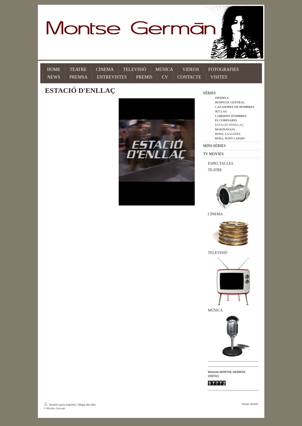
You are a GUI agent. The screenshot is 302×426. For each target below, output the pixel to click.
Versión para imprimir (60, 404)
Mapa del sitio (87, 404)
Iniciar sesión (249, 404)
